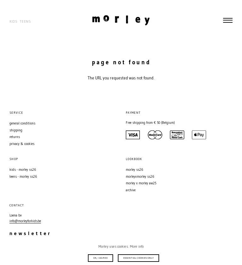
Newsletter (30, 233)
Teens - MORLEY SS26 (23, 177)
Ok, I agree (100, 257)
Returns (14, 137)
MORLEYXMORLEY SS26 (140, 177)
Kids (13, 22)
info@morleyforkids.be (25, 221)
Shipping (15, 130)
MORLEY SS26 (134, 170)
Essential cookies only (138, 257)
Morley (120, 20)
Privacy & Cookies (21, 144)
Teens (25, 22)
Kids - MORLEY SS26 (22, 170)
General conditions (22, 123)
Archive (130, 190)
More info (137, 246)
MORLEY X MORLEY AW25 (141, 183)
